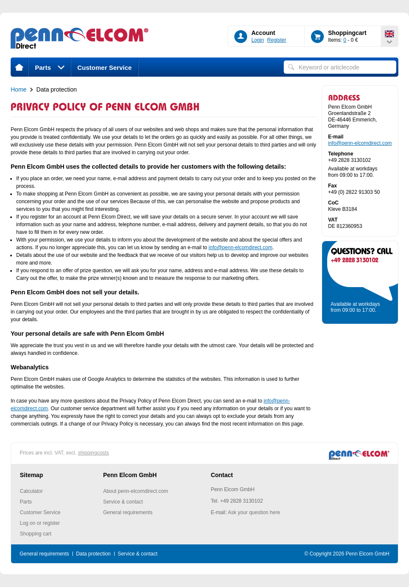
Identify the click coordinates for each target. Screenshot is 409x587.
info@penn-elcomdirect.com (241, 247)
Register (276, 40)
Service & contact (123, 502)
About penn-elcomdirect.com (135, 491)
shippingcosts (93, 453)
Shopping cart (36, 534)
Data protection (93, 554)
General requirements (128, 512)
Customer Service (105, 67)
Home (18, 89)
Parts (49, 67)
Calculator (31, 491)
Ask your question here (254, 512)
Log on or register (40, 523)
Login (257, 40)
